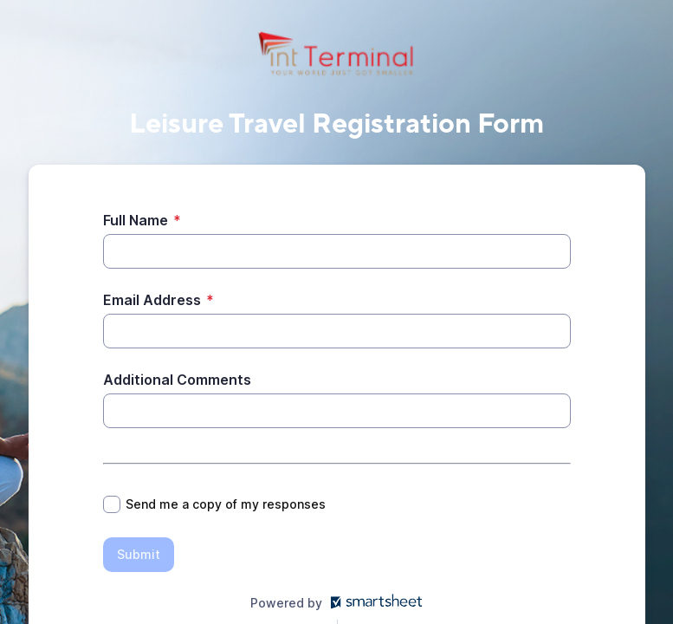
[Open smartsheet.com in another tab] (373, 603)
